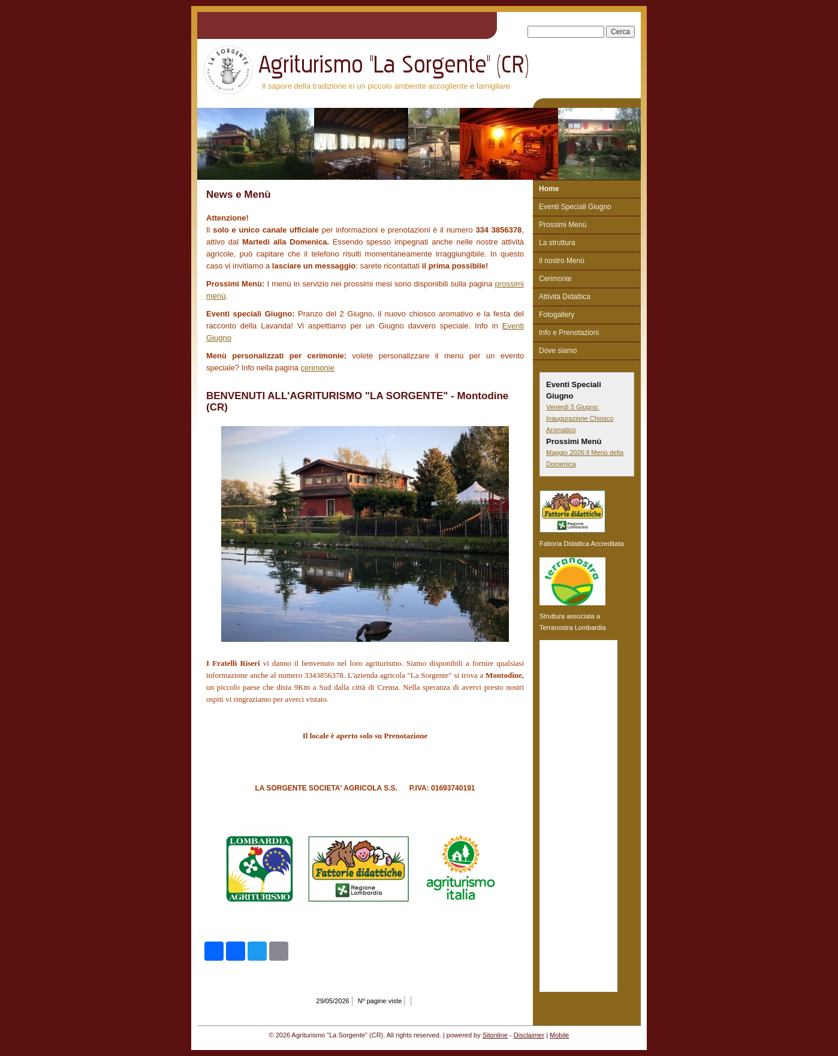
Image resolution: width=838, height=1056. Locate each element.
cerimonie (317, 367)
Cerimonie (555, 278)
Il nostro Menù (561, 261)
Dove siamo (558, 350)
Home (549, 189)
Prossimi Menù (562, 225)
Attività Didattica (564, 296)
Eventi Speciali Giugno (575, 207)
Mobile (559, 1035)
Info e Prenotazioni (569, 332)
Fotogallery (556, 314)
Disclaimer (529, 1035)
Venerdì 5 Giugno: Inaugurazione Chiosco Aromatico (580, 418)
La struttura (557, 243)
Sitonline (495, 1035)
